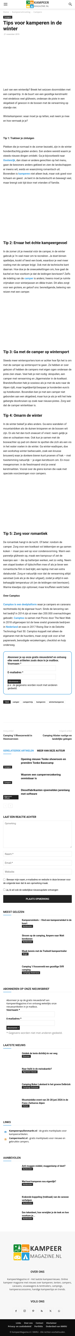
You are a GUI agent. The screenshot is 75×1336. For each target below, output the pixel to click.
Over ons (28, 1323)
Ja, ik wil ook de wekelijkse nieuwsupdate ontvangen (30, 890)
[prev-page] (5, 806)
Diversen (26, 1056)
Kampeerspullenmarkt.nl (23, 1130)
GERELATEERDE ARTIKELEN (18, 750)
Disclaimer (51, 1323)
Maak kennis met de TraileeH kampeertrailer (44, 951)
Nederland (12, 626)
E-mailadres (15, 672)
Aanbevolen (27, 926)
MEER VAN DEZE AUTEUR (51, 750)
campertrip (28, 702)
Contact (39, 1323)
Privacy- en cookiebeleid (19, 1326)
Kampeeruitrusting (21, 12)
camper (28, 278)
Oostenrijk (9, 160)
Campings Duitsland (30, 1087)
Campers (37, 12)
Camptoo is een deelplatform (20, 604)
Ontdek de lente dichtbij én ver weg (39, 1053)
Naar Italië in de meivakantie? (37, 1069)
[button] (5, 4)
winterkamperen (56, 702)
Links (18, 1323)
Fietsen (25, 1106)
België (25, 954)
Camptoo (19, 618)
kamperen (24, 173)
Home (6, 12)
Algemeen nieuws (8, 797)
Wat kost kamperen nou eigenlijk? (39, 1181)
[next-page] (10, 806)
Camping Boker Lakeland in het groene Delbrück (46, 1084)
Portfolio (38, 1326)
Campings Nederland (31, 973)
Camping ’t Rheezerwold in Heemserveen (17, 737)
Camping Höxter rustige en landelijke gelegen (57, 737)
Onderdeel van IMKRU (56, 1326)
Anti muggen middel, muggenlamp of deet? (44, 1166)
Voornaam (14, 663)
